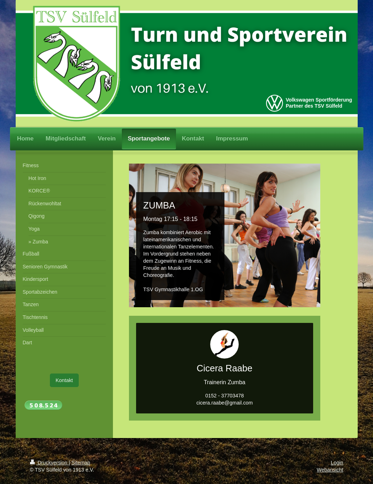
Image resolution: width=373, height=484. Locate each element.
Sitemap (81, 462)
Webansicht (330, 470)
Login (337, 462)
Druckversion (49, 462)
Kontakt (64, 380)
